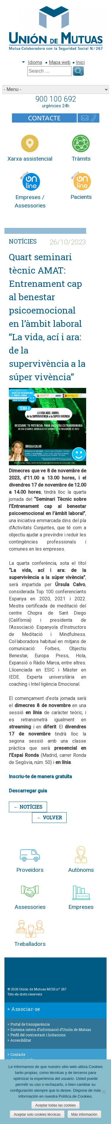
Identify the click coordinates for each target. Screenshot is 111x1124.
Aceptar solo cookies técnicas (37, 1114)
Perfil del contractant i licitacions (38, 1034)
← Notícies (28, 807)
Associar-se (25, 1009)
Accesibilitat (20, 1040)
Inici (80, 62)
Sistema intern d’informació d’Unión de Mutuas (50, 1029)
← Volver (49, 817)
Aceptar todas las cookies (55, 1105)
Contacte (17, 1054)
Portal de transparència (30, 1024)
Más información (84, 1114)
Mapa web (59, 62)
